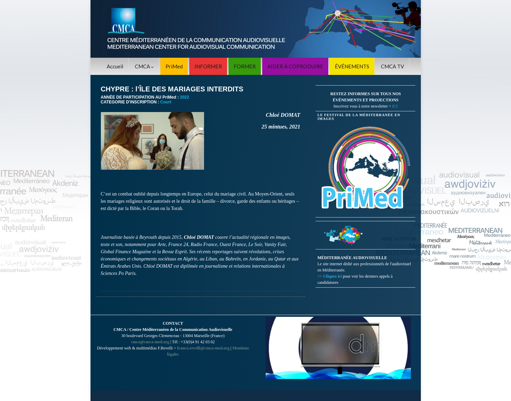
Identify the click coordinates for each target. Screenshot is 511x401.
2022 (184, 97)
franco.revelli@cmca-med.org (203, 348)
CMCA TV (392, 66)
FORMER (245, 66)
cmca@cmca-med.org (150, 341)
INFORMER (208, 66)
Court (165, 102)
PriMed (174, 66)
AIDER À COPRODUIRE (295, 66)
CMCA (144, 66)
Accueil (115, 66)
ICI (395, 106)
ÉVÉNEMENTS (352, 66)
